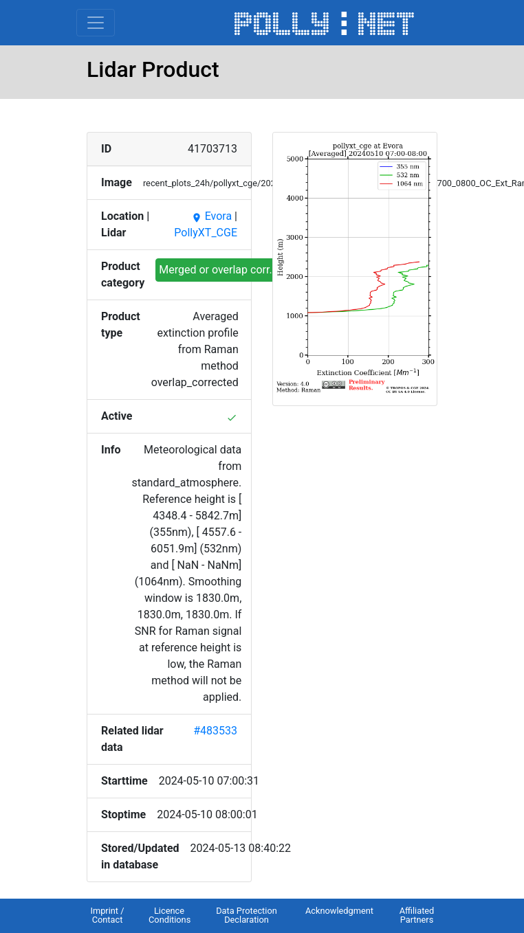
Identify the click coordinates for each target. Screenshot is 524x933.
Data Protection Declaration (246, 915)
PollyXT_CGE (205, 232)
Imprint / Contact (107, 915)
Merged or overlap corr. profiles (235, 269)
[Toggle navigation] (95, 22)
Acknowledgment (339, 911)
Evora (211, 216)
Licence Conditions (169, 915)
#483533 (215, 730)
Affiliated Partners (417, 915)
